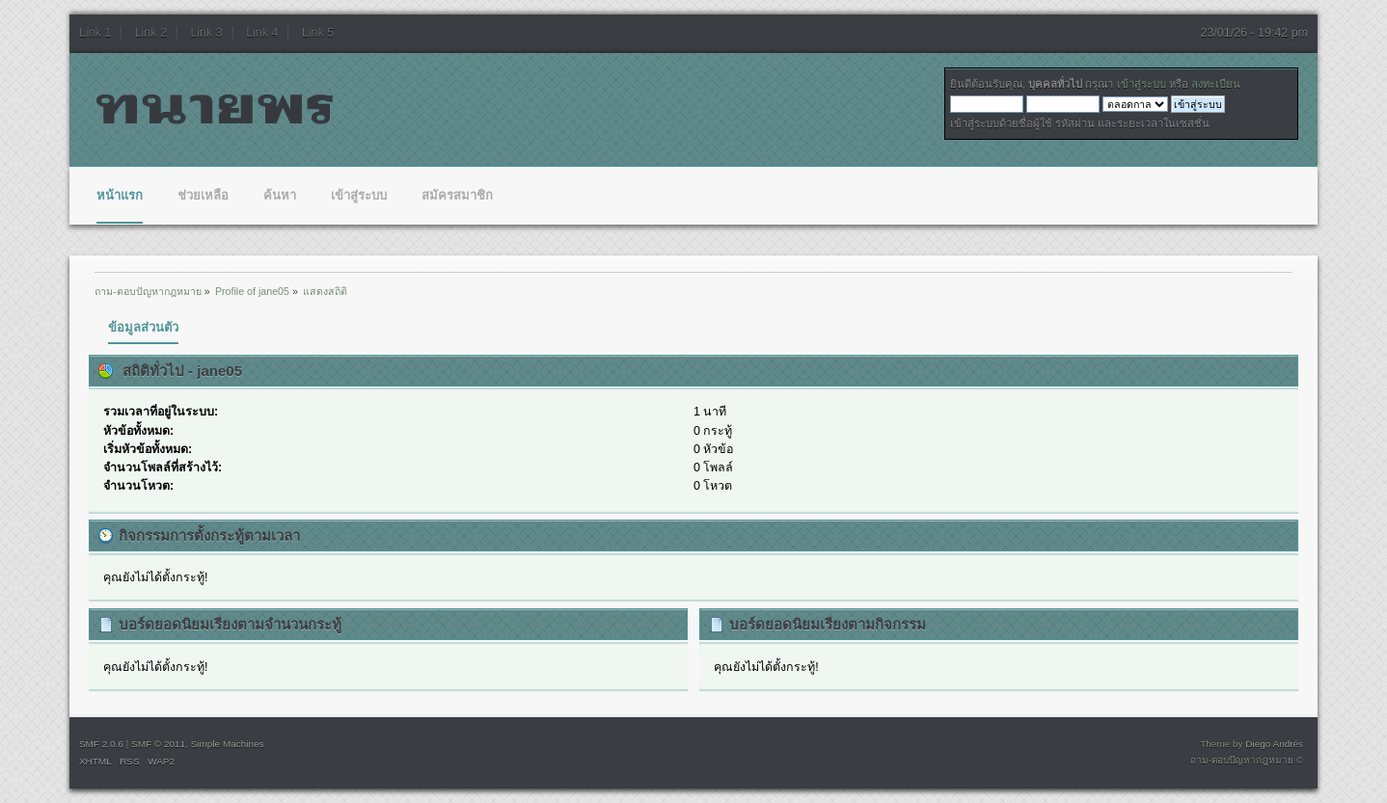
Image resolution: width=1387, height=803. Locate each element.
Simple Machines (227, 743)
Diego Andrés (1274, 743)
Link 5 (318, 33)
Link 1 (95, 33)
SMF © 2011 (158, 743)
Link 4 (262, 33)
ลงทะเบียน (1215, 84)
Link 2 (151, 33)
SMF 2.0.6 (101, 743)
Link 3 (206, 33)
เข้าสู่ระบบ (1141, 84)
